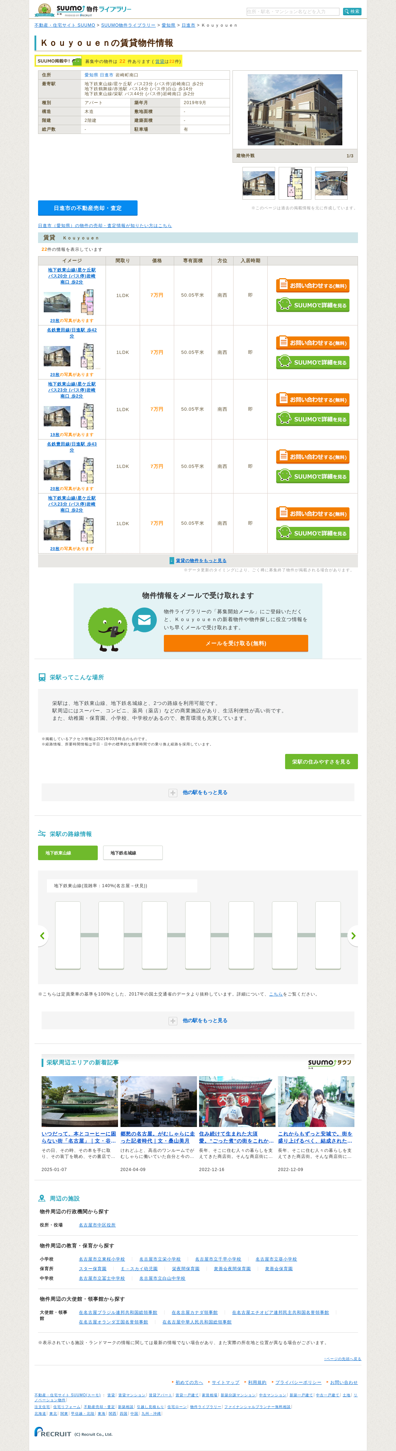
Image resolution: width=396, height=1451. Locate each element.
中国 (134, 1413)
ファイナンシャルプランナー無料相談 (257, 1407)
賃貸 (160, 61)
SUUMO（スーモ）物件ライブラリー (82, 10)
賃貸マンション (132, 1395)
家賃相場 (210, 1395)
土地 (346, 1395)
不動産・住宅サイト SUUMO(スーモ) (67, 1395)
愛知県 (169, 25)
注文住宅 (42, 1407)
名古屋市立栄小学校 (160, 1259)
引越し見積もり (150, 1407)
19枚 (54, 434)
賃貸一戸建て (187, 1395)
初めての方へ (189, 1382)
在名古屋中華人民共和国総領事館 (197, 1322)
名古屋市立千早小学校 (218, 1259)
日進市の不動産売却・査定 (88, 208)
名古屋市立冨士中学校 (102, 1278)
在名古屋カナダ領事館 (195, 1312)
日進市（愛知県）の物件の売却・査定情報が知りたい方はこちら (105, 225)
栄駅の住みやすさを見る (321, 762)
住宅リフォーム (67, 1407)
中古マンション (273, 1395)
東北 (53, 1413)
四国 (124, 1413)
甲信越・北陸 (83, 1413)
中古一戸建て (327, 1395)
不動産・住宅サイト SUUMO (64, 25)
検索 (355, 11)
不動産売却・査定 (99, 1407)
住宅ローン (177, 1407)
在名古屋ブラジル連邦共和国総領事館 (118, 1312)
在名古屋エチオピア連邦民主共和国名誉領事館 (280, 1312)
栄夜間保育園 (186, 1268)
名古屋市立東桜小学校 (102, 1259)
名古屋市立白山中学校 (162, 1278)
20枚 (54, 320)
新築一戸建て (301, 1395)
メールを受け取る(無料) (236, 643)
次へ (352, 936)
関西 (113, 1413)
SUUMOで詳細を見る (312, 304)
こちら (276, 994)
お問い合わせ (344, 1382)
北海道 (40, 1413)
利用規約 (257, 1382)
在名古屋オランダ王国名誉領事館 (113, 1322)
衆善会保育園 (279, 1268)
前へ (43, 936)
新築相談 (126, 1407)
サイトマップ (226, 1382)
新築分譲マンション (238, 1395)
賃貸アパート (160, 1395)
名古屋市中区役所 (97, 1225)
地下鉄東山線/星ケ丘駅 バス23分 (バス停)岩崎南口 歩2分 (72, 390)
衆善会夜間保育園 (232, 1268)
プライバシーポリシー (298, 1382)
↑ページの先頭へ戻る (343, 1359)
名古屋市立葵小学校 (276, 1259)
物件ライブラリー (205, 1407)
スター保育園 (93, 1268)
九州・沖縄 (151, 1413)
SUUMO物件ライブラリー (128, 25)
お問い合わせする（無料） (312, 285)
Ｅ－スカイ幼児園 (139, 1268)
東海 (102, 1413)
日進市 (189, 25)
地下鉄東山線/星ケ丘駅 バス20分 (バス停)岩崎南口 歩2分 (72, 276)
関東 (64, 1413)
